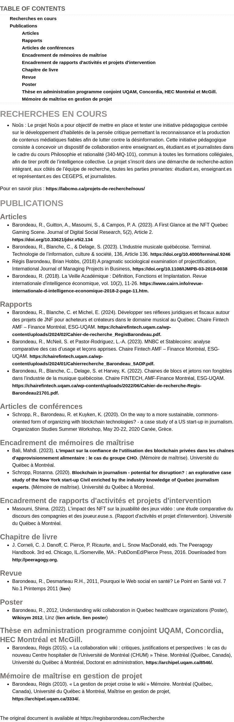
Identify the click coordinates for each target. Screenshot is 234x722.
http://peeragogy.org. (35, 559)
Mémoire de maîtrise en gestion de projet (67, 99)
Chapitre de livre (40, 69)
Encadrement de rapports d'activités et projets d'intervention (88, 62)
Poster (29, 84)
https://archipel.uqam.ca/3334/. (46, 698)
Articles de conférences (48, 47)
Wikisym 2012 (27, 617)
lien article (68, 617)
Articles (30, 33)
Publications (23, 25)
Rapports (32, 40)
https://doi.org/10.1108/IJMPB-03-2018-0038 (180, 268)
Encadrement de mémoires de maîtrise (64, 55)
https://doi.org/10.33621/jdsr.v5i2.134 (52, 239)
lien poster (94, 617)
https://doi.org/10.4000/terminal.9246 (191, 254)
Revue (29, 77)
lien (65, 588)
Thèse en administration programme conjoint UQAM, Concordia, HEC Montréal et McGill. (119, 91)
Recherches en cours (33, 18)
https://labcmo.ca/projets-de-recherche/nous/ (95, 188)
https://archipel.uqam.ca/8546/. (179, 662)
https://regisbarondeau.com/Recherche (122, 718)
